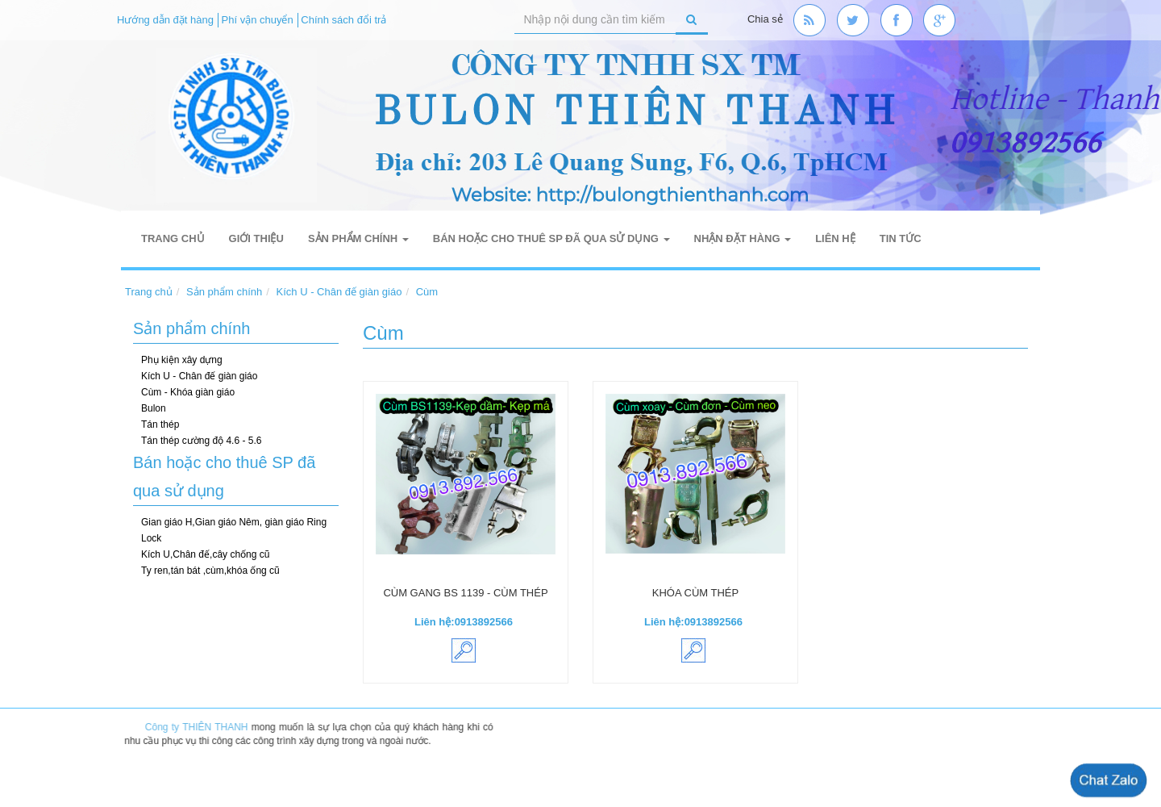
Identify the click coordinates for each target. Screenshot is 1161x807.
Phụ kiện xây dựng (182, 360)
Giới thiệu (256, 238)
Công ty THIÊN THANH (200, 727)
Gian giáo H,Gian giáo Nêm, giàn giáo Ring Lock (234, 530)
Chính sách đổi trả (343, 20)
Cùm (427, 292)
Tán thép (160, 424)
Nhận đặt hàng (743, 238)
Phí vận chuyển (257, 20)
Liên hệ (835, 238)
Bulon (153, 408)
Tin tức (901, 238)
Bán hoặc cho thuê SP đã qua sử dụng (551, 238)
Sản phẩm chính (358, 238)
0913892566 (484, 622)
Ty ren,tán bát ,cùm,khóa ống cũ (210, 570)
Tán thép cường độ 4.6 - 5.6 (201, 440)
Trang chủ (173, 238)
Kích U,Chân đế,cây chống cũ (205, 554)
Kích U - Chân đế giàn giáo (339, 292)
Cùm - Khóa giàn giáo (188, 392)
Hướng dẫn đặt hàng (165, 20)
